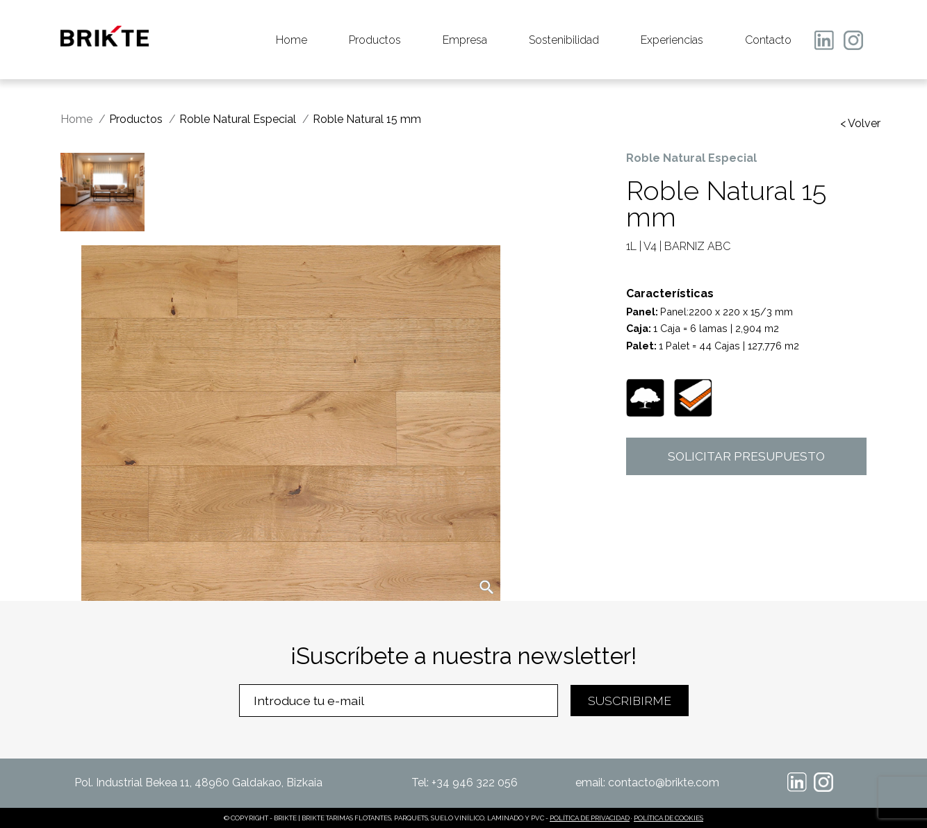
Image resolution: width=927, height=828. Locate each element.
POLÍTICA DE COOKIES (668, 818)
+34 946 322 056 (475, 782)
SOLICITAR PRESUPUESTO (746, 456)
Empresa (465, 40)
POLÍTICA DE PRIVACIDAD (590, 818)
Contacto (768, 40)
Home (291, 40)
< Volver (860, 123)
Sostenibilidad (564, 40)
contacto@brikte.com (663, 782)
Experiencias (672, 40)
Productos (375, 40)
